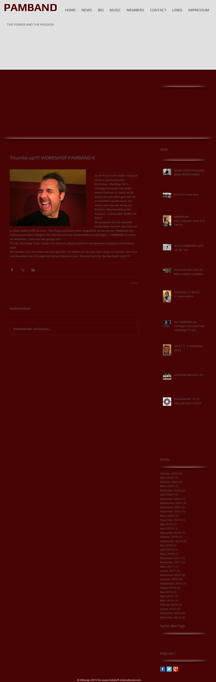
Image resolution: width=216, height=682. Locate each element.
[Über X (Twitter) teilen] (22, 270)
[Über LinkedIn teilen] (33, 270)
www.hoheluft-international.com (121, 680)
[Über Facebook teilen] (12, 270)
